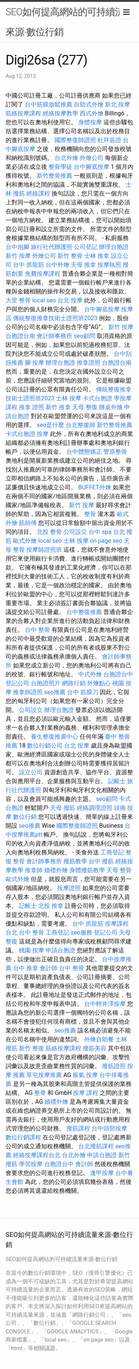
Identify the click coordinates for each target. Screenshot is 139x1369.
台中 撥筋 (101, 861)
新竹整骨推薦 (54, 175)
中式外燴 (90, 674)
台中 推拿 (25, 968)
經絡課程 (38, 193)
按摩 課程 (85, 1092)
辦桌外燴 (111, 407)
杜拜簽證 (109, 140)
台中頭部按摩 (109, 1128)
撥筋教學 (75, 861)
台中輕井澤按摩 (105, 1003)
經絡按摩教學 (60, 113)
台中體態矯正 (84, 451)
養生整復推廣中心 (54, 736)
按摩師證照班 (44, 549)
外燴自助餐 (99, 1039)
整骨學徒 (60, 166)
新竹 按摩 (18, 255)
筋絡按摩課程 (23, 113)
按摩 (43, 433)
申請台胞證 (60, 950)
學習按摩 (31, 1164)
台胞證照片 (45, 683)
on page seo (106, 540)
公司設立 (75, 531)
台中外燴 (57, 264)
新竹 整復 (31, 1048)
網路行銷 (74, 683)
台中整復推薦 (84, 611)
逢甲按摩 (102, 1172)
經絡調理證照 (94, 807)
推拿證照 (88, 362)
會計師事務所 (54, 335)
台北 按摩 (70, 300)
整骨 (90, 514)
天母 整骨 (119, 870)
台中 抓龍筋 (28, 264)
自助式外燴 (88, 104)
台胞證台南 (20, 335)
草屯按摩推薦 (44, 1075)
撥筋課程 (78, 1128)
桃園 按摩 (31, 950)
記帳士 (117, 781)
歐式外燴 (25, 540)
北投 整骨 (49, 531)
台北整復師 (80, 425)
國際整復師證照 (75, 140)
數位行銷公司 (45, 745)
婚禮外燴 (56, 870)
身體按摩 (90, 122)
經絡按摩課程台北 (36, 1155)
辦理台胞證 (114, 246)
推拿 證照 (31, 407)
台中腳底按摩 (91, 166)
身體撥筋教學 (87, 870)
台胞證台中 (118, 674)
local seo (44, 300)
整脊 (40, 1092)
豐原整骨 (115, 451)
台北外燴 (66, 157)
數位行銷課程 (23, 1137)
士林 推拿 (96, 255)
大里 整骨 (18, 300)
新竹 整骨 (70, 255)
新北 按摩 (117, 104)
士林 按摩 (68, 398)
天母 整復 (84, 407)
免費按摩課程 (42, 273)
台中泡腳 (17, 246)
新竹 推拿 (58, 407)
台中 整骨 (37, 629)
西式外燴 (91, 113)
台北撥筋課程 (96, 1146)
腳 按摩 (34, 362)
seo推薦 (55, 692)
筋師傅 (28, 522)
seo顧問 (84, 335)
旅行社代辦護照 (51, 246)
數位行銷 (25, 816)
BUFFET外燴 (94, 487)
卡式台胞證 (97, 398)
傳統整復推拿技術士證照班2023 (55, 318)
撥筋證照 (114, 1066)
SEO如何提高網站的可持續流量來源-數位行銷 (69, 21)
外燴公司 (91, 157)
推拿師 (34, 870)
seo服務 (81, 932)
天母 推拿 (83, 264)
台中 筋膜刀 (82, 692)
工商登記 (112, 852)
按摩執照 (109, 264)
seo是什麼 (50, 425)
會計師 (48, 968)
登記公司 (17, 683)
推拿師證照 (28, 692)
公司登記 (85, 246)
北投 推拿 (50, 905)
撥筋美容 (94, 1048)
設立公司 (31, 772)
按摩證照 (69, 888)
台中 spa (100, 531)
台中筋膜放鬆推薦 (48, 104)
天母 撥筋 (62, 807)
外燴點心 (99, 683)
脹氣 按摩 (85, 1075)
